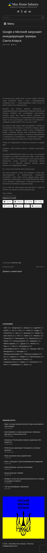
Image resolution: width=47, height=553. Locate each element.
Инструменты (23, 346)
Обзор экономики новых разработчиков (17, 456)
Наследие (20, 351)
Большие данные (19, 341)
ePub (28, 330)
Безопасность (34, 338)
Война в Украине (9, 343)
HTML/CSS (7, 333)
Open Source (8, 336)
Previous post (9, 267)
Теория (22, 362)
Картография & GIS (10, 349)
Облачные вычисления (11, 354)
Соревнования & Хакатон (19, 359)
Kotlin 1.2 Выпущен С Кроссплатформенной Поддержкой (23, 461)
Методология (8, 351)
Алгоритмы (7, 338)
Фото (5, 364)
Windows (37, 336)
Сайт (5, 359)
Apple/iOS (37, 328)
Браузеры (33, 341)
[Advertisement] (23, 71)
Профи (22, 357)
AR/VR (6, 330)
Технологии (33, 362)
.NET (5, 328)
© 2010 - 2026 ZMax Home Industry (14, 544)
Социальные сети (10, 362)
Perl (18, 336)
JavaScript (26, 333)
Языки (26, 364)
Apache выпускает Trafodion (13, 473)
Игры (5, 346)
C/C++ (20, 330)
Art (13, 330)
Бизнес (6, 341)
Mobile (37, 333)
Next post (39, 267)
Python (26, 336)
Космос (23, 349)
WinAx (14, 44)
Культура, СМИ (16, 263)
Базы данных (19, 338)
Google (36, 330)
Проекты (13, 357)
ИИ (13, 346)
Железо (33, 343)
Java (16, 333)
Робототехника (35, 357)
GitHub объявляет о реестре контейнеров (18, 467)
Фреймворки (15, 364)
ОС (5, 357)
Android (26, 328)
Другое (23, 343)
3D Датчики (16, 328)
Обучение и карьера (31, 354)
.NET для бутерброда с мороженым (16, 486)
